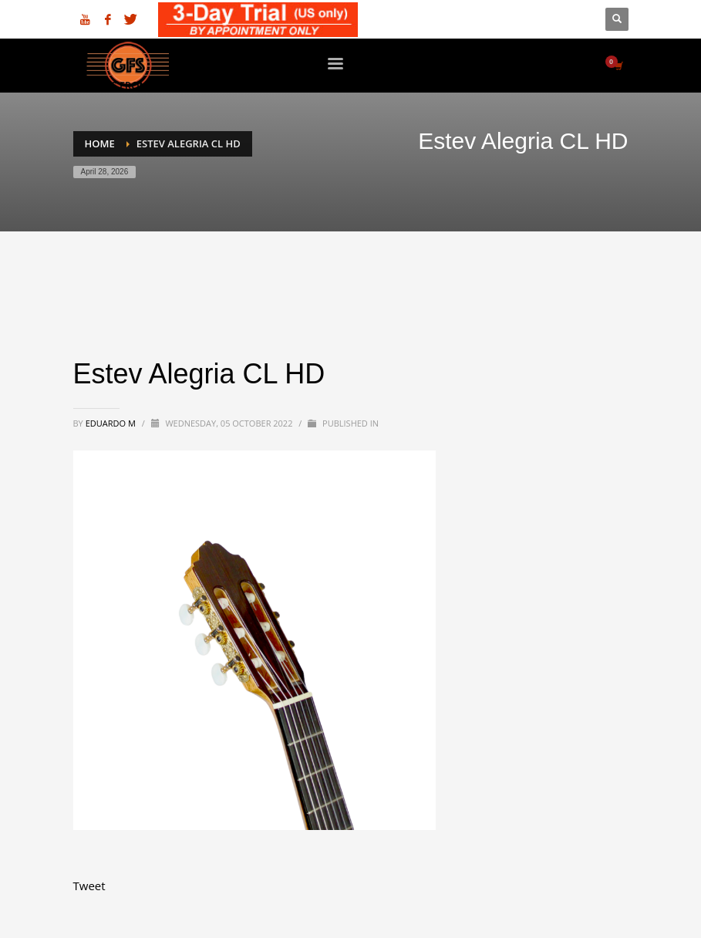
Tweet (89, 885)
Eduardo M (112, 423)
